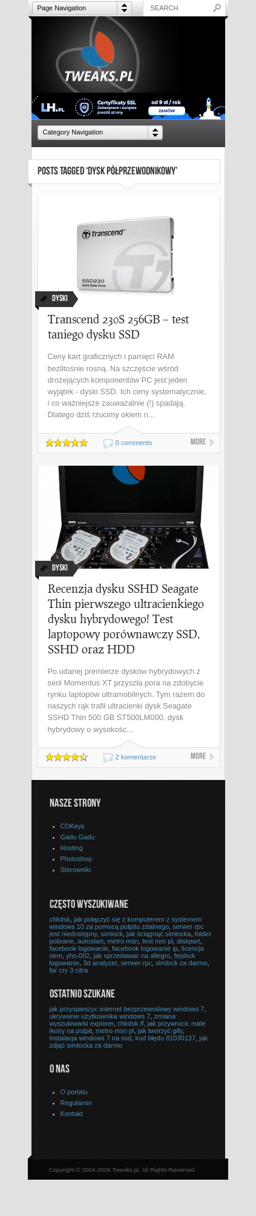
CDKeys (73, 826)
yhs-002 (78, 955)
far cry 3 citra (69, 970)
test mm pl (157, 941)
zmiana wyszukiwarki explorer (113, 1020)
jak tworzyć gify (160, 1030)
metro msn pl (115, 1030)
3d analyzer (100, 963)
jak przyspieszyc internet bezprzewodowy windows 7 (127, 1009)
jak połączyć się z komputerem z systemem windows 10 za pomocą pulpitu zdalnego (126, 923)
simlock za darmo (182, 963)
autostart (90, 941)
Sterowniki (76, 869)
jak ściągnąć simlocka (158, 933)
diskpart (188, 941)
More (198, 442)
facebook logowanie (79, 948)
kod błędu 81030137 (165, 1038)
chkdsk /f (130, 1023)
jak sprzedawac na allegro (131, 955)
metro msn (123, 941)
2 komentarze (136, 757)
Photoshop (77, 858)
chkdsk (60, 919)
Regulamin (77, 1102)
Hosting (72, 847)
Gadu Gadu (78, 837)
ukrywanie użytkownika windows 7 (100, 1016)
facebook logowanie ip (145, 948)
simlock (111, 933)
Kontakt (72, 1113)
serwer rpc (136, 963)
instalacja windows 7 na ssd (91, 1038)
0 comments (134, 442)
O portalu (74, 1091)
